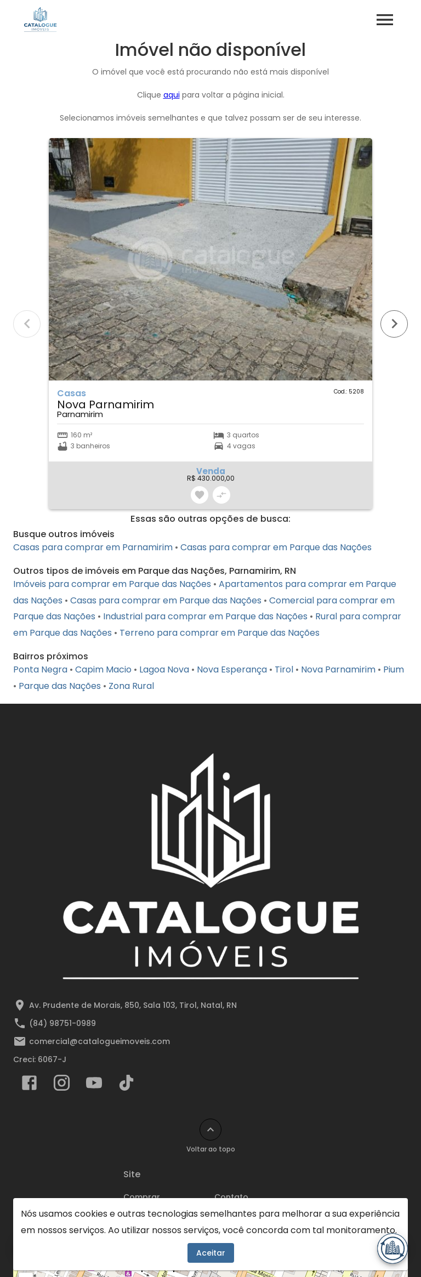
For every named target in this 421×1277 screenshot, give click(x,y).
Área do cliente (244, 1212)
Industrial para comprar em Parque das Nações (205, 616)
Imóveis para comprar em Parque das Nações (112, 584)
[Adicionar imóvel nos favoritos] (199, 495)
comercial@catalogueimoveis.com (99, 1041)
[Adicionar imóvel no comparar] (221, 495)
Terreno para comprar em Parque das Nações (220, 632)
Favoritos (150, 1229)
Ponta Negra (40, 669)
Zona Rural (131, 686)
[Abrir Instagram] (61, 1085)
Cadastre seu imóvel (256, 1244)
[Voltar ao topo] (210, 1130)
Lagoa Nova (164, 669)
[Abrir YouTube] (94, 1085)
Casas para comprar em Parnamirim (93, 547)
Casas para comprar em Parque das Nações (276, 547)
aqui (171, 94)
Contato (231, 1197)
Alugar (136, 1212)
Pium (393, 669)
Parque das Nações (60, 686)
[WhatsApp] (28, 1248)
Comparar (152, 1245)
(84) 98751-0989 (62, 1023)
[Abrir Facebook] (29, 1085)
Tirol (284, 669)
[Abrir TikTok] (126, 1085)
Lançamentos (241, 1228)
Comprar (141, 1197)
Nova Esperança (232, 669)
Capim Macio (103, 669)
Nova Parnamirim (338, 669)
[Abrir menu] (384, 19)
